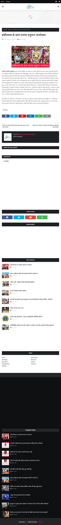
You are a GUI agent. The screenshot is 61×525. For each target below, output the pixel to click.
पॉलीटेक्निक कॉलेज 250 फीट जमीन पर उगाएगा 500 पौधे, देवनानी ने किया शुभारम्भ (32, 325)
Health (33, 361)
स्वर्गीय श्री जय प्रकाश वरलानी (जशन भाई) (21, 452)
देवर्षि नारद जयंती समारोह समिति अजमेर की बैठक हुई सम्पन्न (26, 486)
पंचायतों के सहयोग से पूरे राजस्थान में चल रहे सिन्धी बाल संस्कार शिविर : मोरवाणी (31, 299)
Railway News (5, 364)
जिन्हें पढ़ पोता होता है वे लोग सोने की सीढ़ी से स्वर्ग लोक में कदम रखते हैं (28, 512)
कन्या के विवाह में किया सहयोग (18, 291)
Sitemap (8, 1)
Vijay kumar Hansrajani (10, 39)
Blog (26, 522)
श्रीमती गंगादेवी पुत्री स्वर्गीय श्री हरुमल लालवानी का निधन (25, 460)
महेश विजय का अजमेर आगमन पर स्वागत (21, 265)
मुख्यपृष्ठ (5, 29)
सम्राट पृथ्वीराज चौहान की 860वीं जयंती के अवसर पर (24, 273)
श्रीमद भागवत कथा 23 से (16, 308)
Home (3, 357)
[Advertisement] (30, 241)
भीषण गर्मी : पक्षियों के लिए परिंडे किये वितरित (22, 282)
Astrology (4, 359)
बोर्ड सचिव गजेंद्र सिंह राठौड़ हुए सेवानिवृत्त (21, 469)
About (2, 1)
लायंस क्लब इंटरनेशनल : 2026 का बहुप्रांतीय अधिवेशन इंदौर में (26, 317)
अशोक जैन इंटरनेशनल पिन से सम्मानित (20, 495)
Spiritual (10, 29)
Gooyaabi (39, 522)
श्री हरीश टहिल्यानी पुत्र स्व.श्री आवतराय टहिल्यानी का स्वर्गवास (26, 443)
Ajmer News (34, 357)
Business (33, 359)
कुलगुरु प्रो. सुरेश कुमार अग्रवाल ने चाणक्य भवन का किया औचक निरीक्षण (29, 504)
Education (5, 361)
